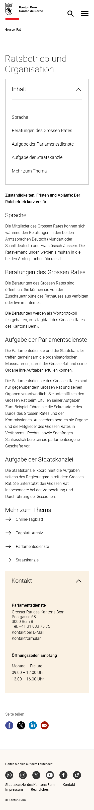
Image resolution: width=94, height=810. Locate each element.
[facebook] (9, 726)
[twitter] (21, 726)
